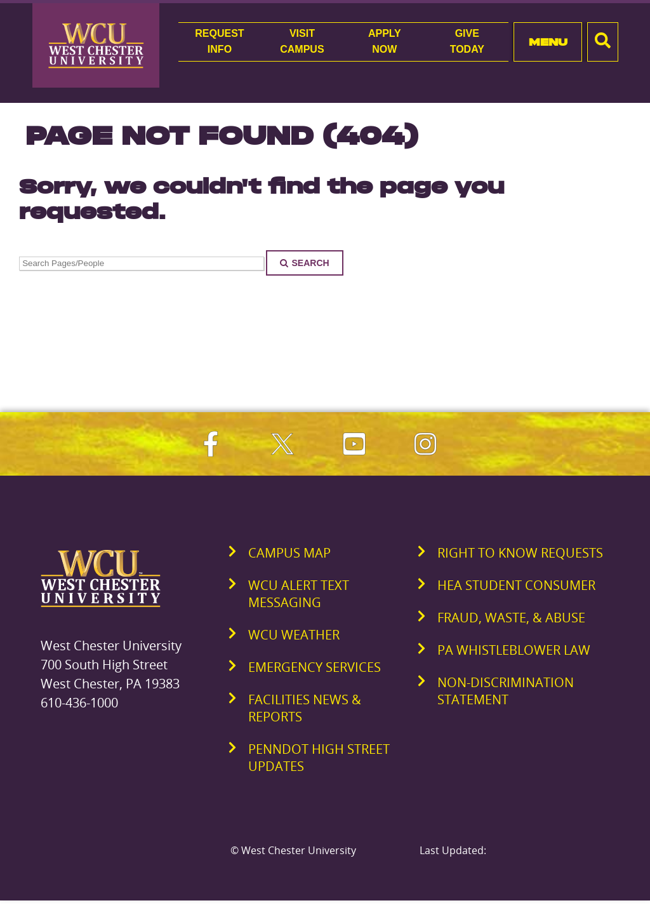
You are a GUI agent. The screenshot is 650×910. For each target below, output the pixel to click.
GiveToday (467, 41)
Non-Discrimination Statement (505, 691)
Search (304, 263)
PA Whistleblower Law (513, 650)
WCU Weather (294, 634)
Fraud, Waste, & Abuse (511, 617)
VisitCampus (302, 41)
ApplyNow (384, 41)
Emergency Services (314, 667)
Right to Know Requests (520, 552)
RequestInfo (219, 41)
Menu (548, 42)
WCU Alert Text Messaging (298, 594)
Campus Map (289, 552)
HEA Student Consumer (516, 585)
